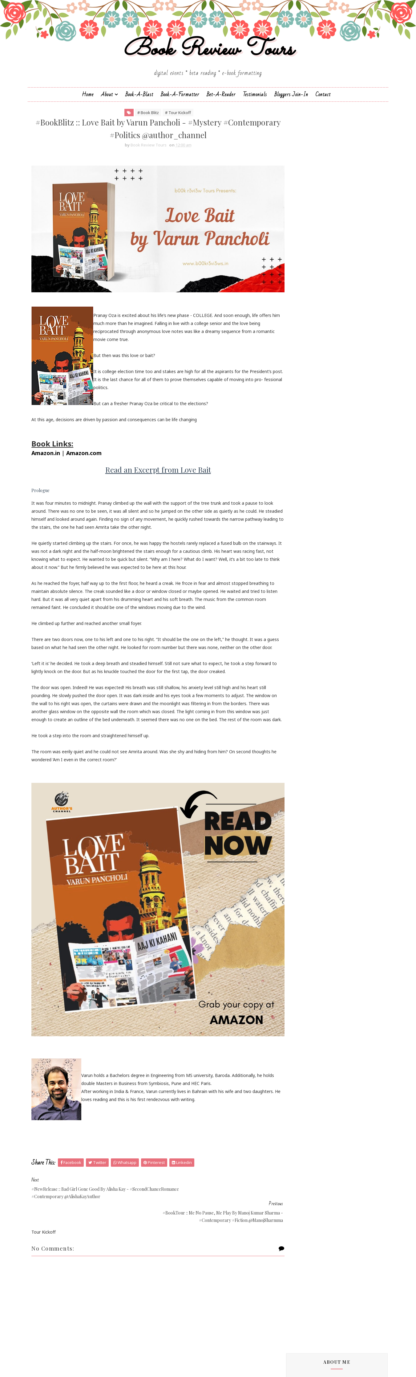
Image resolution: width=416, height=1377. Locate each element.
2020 (295, 1198)
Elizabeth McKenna (303, 569)
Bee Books (295, 517)
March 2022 (309, 1169)
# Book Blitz (141, 122)
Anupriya (292, 496)
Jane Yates (294, 621)
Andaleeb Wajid (299, 476)
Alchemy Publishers (303, 465)
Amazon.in (53, 450)
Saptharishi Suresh (302, 755)
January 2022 (310, 1184)
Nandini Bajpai (298, 698)
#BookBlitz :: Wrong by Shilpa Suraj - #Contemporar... (329, 1071)
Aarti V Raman (298, 460)
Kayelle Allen (296, 642)
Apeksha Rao (297, 502)
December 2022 (313, 1062)
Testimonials (255, 103)
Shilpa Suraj (295, 781)
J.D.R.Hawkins (297, 455)
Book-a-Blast (139, 103)
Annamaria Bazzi (300, 491)
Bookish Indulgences (336, 256)
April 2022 (307, 1162)
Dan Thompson (299, 548)
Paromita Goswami (303, 709)
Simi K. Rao (295, 792)
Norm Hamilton (299, 704)
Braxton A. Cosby (301, 522)
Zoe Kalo (293, 813)
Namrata (293, 694)
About (107, 103)
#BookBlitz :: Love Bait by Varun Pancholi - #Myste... (334, 1115)
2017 (295, 1220)
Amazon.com (91, 450)
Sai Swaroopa (297, 745)
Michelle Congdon (302, 688)
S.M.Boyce (294, 735)
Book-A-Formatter (180, 103)
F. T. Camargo (297, 585)
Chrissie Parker (298, 538)
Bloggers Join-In (291, 103)
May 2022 (306, 1154)
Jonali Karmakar (299, 636)
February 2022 (311, 1176)
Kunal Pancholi (298, 647)
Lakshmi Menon (300, 652)
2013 (295, 1250)
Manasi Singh (297, 678)
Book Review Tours (208, 56)
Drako (290, 559)
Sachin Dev (295, 740)
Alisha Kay (294, 471)
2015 (295, 1235)
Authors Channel (300, 512)
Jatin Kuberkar (298, 626)
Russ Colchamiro (300, 730)
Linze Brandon (298, 662)
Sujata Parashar (300, 797)
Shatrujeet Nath (300, 776)
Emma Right (296, 574)
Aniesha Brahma (300, 486)
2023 (295, 1049)
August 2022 (310, 1147)
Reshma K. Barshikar (304, 719)
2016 (295, 1228)
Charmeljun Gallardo (304, 533)
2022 (295, 1056)
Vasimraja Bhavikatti (304, 802)
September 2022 (314, 1140)
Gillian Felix (295, 600)
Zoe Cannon (296, 807)
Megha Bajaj (296, 683)
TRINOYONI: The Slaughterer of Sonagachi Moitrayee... (325, 1085)
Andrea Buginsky (300, 481)
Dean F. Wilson (298, 554)
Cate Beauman (299, 528)
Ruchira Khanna (299, 724)
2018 (295, 1213)
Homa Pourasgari (301, 611)
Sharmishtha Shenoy (304, 771)
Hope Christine (298, 616)
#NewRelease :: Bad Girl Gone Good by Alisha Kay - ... (331, 1100)
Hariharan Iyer (298, 605)
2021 (295, 1191)
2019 (295, 1206)
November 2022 (313, 1125)
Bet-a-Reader (221, 103)
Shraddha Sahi (298, 787)
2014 (295, 1242)
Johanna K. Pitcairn (302, 631)
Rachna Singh (297, 714)
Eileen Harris (296, 564)
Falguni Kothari (299, 590)
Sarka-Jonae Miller (302, 766)
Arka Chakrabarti (300, 507)
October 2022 (311, 1132)
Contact (323, 103)
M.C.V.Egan (294, 668)
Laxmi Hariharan (300, 657)
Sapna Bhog (296, 750)
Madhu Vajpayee (300, 673)
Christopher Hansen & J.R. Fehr (314, 543)
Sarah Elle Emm (299, 761)
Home (88, 103)
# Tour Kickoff (171, 122)
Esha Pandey (296, 579)
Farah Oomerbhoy (302, 595)
